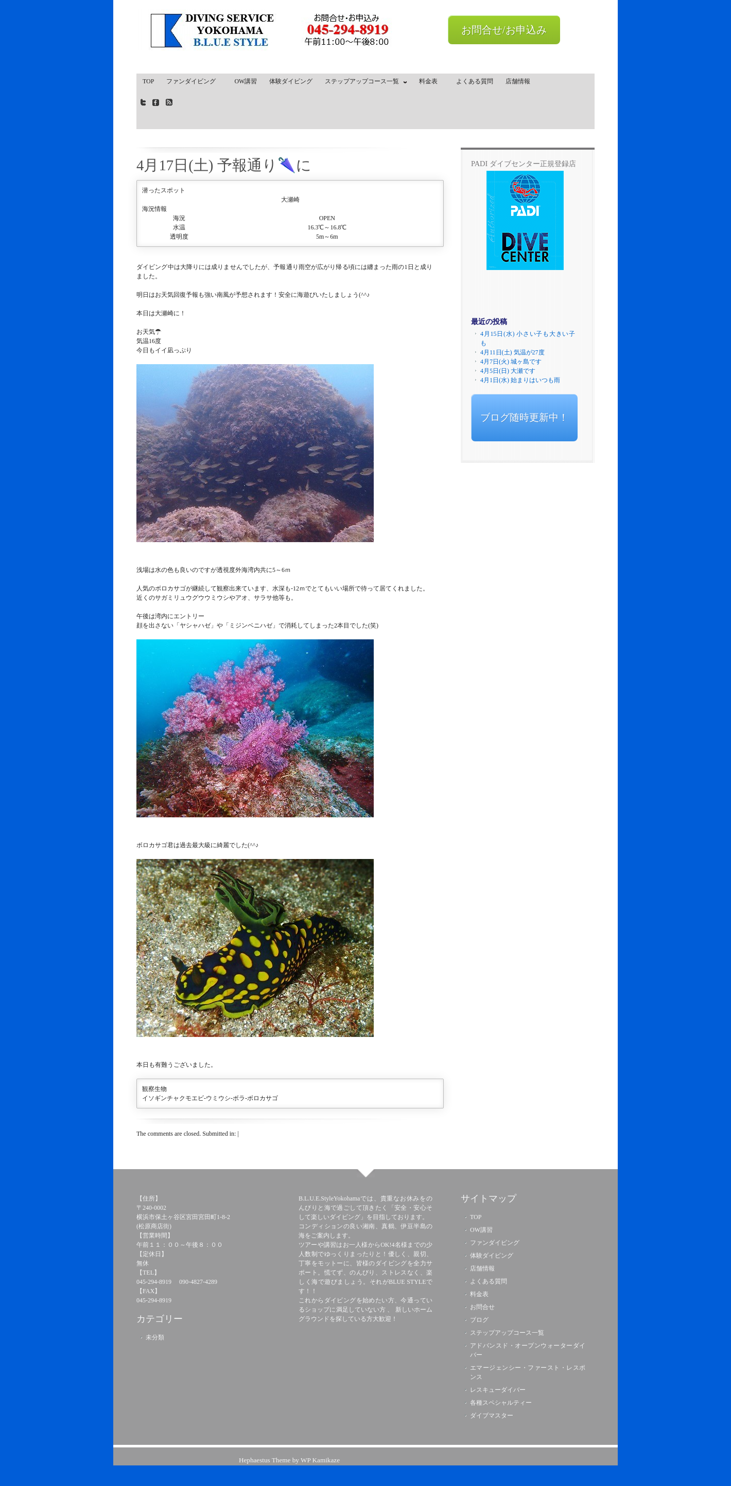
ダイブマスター (491, 1415)
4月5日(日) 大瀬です (507, 370)
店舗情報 (518, 81)
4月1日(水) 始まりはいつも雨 (520, 380)
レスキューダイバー (498, 1389)
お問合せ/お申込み (504, 29)
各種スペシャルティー (501, 1402)
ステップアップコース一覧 (363, 83)
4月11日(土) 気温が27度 (512, 352)
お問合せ (482, 1307)
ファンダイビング (194, 81)
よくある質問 (474, 81)
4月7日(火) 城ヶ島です (511, 361)
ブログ (479, 1319)
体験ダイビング (290, 81)
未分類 (155, 1337)
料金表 (431, 81)
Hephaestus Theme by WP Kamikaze (289, 1460)
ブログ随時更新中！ (524, 417)
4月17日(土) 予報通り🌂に (223, 165)
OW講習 (245, 81)
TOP (148, 81)
